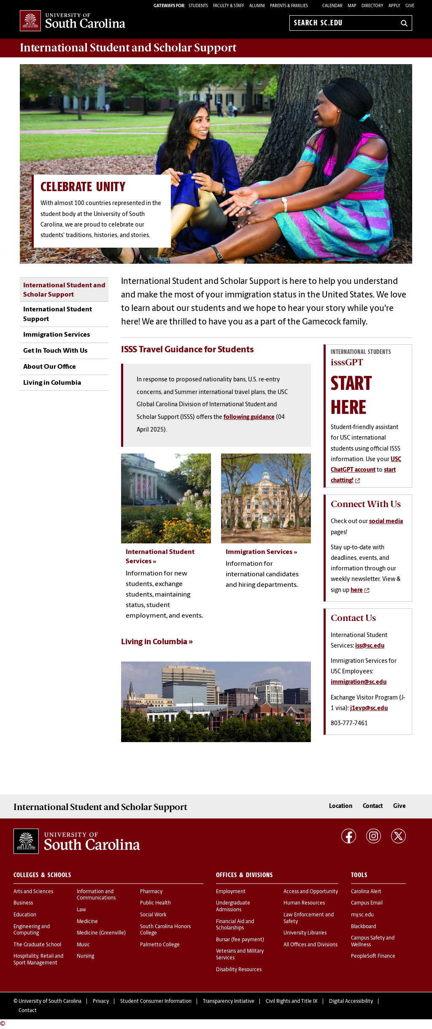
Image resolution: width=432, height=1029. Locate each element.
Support (128, 47)
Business (23, 903)
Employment (231, 891)
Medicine (87, 921)
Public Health (155, 903)
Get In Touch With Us (55, 351)
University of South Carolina (50, 1001)
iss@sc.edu (369, 646)
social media (386, 522)
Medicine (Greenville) (101, 933)
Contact (373, 806)
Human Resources (304, 903)
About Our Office (49, 367)
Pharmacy (151, 891)
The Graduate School (37, 945)
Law (81, 910)
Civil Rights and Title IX (292, 1001)
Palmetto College (160, 945)
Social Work (153, 915)
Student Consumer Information (156, 1001)
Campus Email (367, 903)
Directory (372, 6)
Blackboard (363, 926)
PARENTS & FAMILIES (289, 6)
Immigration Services (56, 335)
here (357, 590)
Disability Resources (239, 969)
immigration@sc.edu (358, 682)
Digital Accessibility (351, 1001)
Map (352, 6)
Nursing (85, 956)
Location (340, 806)
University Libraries (305, 933)
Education (25, 915)
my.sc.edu (362, 915)
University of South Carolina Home (72, 21)
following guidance (249, 417)
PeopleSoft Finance (373, 956)
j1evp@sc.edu (369, 708)
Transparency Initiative (228, 1001)
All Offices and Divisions (311, 945)
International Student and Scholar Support (64, 290)
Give (409, 6)
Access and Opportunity (311, 891)
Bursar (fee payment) (240, 940)
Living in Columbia (52, 383)
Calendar (332, 6)
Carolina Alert (366, 891)
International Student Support (57, 314)
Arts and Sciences (33, 891)
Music (83, 945)
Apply (394, 6)
